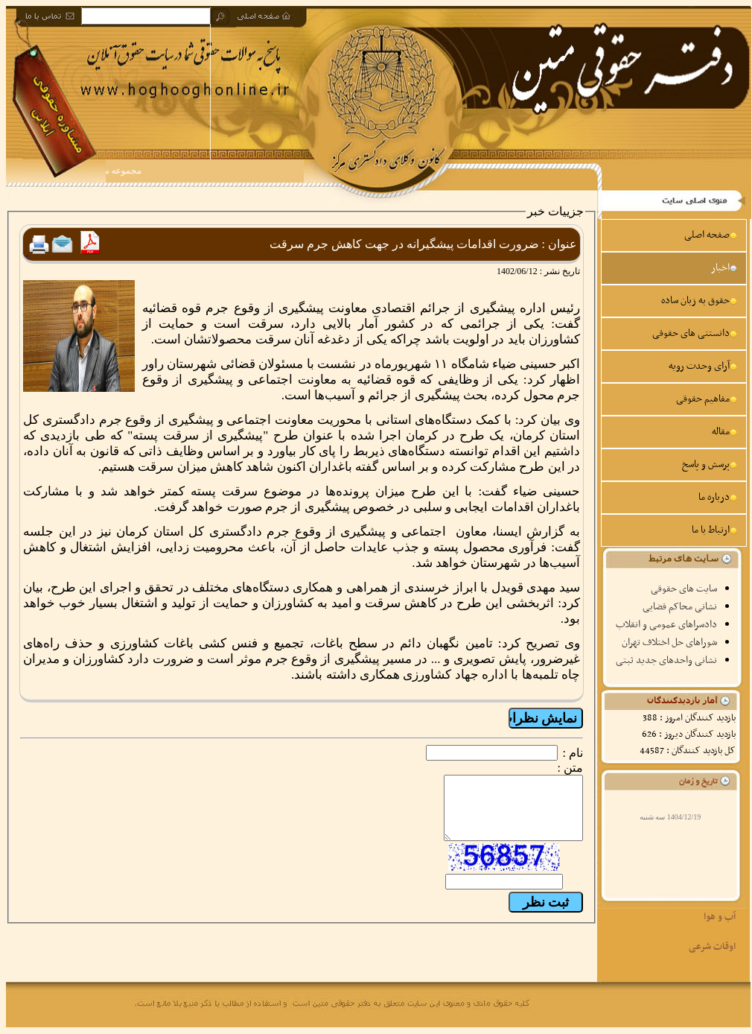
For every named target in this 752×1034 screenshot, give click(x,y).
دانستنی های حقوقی (694, 333)
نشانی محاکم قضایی (680, 606)
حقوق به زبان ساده (699, 300)
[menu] (674, 383)
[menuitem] (674, 235)
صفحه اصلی (710, 235)
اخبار (724, 267)
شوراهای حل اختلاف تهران (669, 642)
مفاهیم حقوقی (706, 398)
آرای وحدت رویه (703, 366)
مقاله (724, 431)
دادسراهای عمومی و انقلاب (666, 624)
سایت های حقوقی (684, 588)
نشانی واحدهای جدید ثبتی (666, 660)
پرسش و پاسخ (709, 464)
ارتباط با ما (714, 530)
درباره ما (717, 497)
